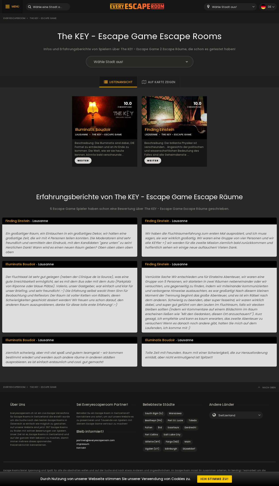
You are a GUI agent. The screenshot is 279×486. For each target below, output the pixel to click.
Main (188, 441)
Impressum (82, 444)
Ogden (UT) (152, 448)
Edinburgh (171, 448)
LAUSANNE (81, 134)
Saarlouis (173, 427)
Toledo (193, 420)
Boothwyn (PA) (153, 420)
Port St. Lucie (175, 420)
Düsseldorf (189, 448)
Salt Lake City (172, 434)
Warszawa (175, 413)
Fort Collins (151, 434)
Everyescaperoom (14, 18)
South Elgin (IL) (154, 413)
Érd (160, 427)
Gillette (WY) (152, 441)
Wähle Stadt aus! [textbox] (224, 7)
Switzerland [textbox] (226, 415)
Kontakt (81, 448)
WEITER (83, 160)
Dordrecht (190, 427)
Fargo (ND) (172, 441)
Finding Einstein (159, 129)
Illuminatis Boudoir (93, 129)
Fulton (148, 427)
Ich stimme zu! (215, 479)
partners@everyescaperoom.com (95, 440)
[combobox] (230, 6)
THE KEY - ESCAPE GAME (107, 134)
